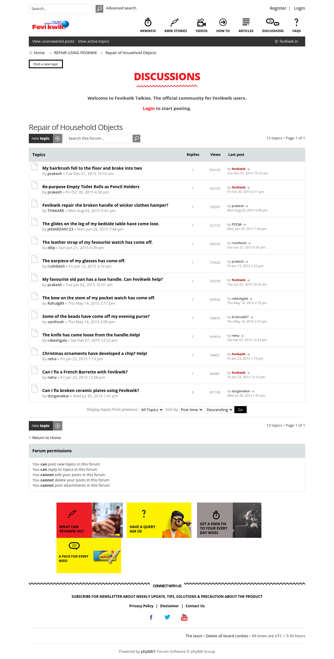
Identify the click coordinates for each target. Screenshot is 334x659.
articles (246, 31)
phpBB (147, 651)
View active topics (93, 41)
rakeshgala (240, 298)
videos (202, 31)
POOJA (237, 224)
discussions (273, 31)
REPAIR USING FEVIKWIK (75, 52)
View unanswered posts (53, 41)
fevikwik (239, 168)
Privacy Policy (141, 605)
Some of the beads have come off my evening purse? (96, 316)
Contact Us (195, 605)
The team (194, 635)
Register (278, 8)
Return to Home (46, 437)
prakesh (55, 173)
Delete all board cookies (227, 635)
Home (39, 52)
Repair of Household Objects (131, 52)
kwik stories (176, 31)
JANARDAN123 (60, 229)
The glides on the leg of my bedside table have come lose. (100, 223)
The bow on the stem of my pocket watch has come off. (98, 298)
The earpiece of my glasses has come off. (84, 260)
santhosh (56, 321)
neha (235, 335)
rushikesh (239, 243)
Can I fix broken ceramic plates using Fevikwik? (90, 390)
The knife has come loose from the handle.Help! (91, 335)
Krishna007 (240, 317)
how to (223, 31)
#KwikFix (148, 31)
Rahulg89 (56, 303)
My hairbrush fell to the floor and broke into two (92, 168)
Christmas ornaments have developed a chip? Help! (94, 353)
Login (299, 8)
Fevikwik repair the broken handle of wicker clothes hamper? (105, 205)
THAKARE (56, 210)
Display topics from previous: (125, 409)
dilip (51, 247)
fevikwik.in (289, 41)
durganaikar (58, 395)
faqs (297, 31)
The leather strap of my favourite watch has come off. (97, 242)
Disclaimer (169, 605)
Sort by (184, 409)
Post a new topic (45, 138)
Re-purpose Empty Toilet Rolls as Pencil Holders (90, 186)
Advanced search (121, 8)
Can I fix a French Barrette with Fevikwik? (85, 372)
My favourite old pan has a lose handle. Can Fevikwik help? (102, 279)
